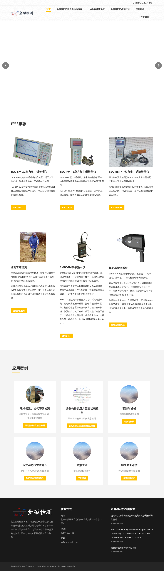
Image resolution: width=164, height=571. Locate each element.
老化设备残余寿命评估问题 (123, 547)
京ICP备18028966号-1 (67, 566)
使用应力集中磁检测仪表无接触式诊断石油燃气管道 (132, 517)
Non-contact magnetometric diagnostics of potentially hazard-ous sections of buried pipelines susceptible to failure (132, 533)
